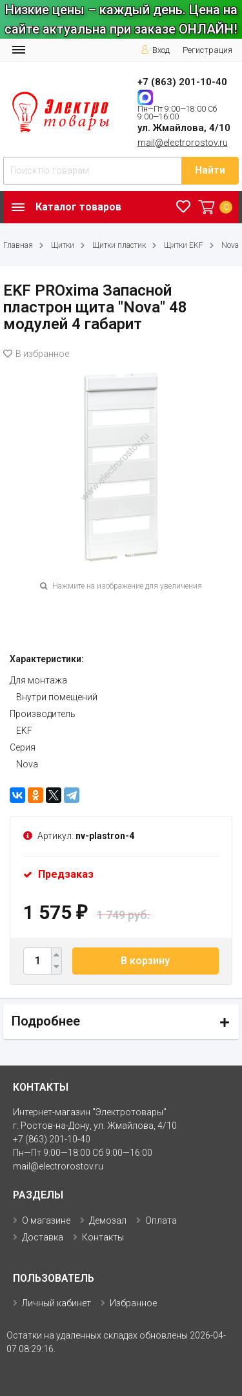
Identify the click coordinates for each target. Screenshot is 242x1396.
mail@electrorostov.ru (182, 142)
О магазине (46, 1220)
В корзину (145, 961)
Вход (155, 50)
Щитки (62, 245)
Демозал (107, 1220)
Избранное (133, 1303)
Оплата (161, 1220)
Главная (18, 245)
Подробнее (46, 1021)
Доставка (42, 1237)
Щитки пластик (119, 245)
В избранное (36, 354)
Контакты (103, 1237)
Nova (230, 245)
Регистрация (207, 50)
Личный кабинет (56, 1303)
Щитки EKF (183, 245)
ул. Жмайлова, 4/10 (183, 128)
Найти (210, 170)
